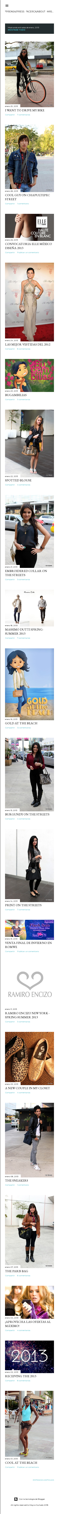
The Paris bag (16, 1271)
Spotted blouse (18, 480)
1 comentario (23, 203)
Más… (50, 11)
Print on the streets (23, 905)
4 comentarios (23, 485)
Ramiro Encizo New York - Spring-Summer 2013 (27, 1015)
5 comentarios (23, 579)
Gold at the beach (21, 723)
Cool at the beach (21, 1463)
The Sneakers (16, 1180)
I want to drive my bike (24, 110)
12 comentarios (24, 727)
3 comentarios (23, 1021)
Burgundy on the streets (27, 814)
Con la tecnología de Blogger (29, 1499)
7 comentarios (23, 114)
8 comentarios (23, 349)
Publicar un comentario (28, 252)
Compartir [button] (10, 114)
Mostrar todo (16, 30)
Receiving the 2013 (20, 1376)
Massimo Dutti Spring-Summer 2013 (24, 631)
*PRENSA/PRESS (14, 11)
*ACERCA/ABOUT (35, 11)
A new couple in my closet (27, 1088)
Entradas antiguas (43, 1480)
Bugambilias (16, 395)
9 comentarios (23, 399)
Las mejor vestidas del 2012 (27, 344)
